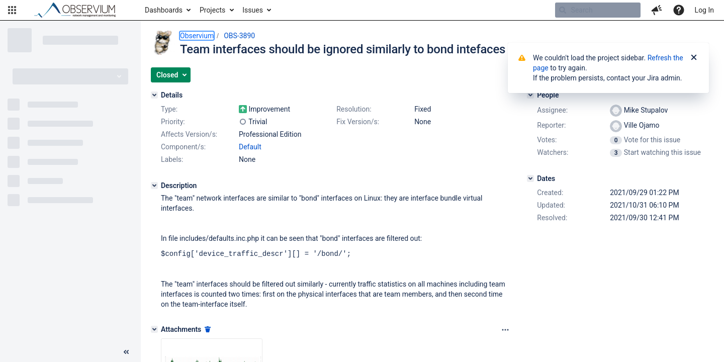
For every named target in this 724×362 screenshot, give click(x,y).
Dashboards (164, 10)
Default (250, 147)
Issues (252, 10)
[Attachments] (154, 328)
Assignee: (552, 110)
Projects (212, 10)
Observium (197, 36)
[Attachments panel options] (505, 329)
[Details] (154, 95)
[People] (530, 95)
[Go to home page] (79, 10)
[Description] (154, 185)
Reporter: (551, 125)
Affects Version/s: (189, 134)
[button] (12, 10)
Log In (704, 10)
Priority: (173, 122)
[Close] (694, 58)
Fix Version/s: (357, 122)
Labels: (172, 159)
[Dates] (530, 178)
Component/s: (183, 147)
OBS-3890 (239, 36)
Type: (169, 109)
